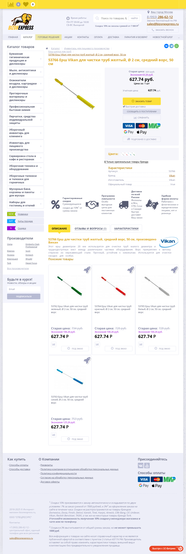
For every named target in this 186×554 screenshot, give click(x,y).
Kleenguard (12, 258)
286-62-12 (160, 17)
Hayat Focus (31, 263)
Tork (9, 263)
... (179, 37)
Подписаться (23, 296)
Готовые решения (48, 37)
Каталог (28, 37)
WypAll (29, 258)
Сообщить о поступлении (141, 111)
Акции (68, 37)
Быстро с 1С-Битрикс (164, 548)
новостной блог (163, 37)
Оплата (98, 37)
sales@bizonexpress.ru (163, 24)
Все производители (18, 268)
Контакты (83, 37)
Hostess (10, 254)
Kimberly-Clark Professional (32, 245)
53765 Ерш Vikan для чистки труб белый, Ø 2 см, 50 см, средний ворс (156, 309)
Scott (28, 250)
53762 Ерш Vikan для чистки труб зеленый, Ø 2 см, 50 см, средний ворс (69, 309)
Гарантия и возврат (135, 37)
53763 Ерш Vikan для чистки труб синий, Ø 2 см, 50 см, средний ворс (69, 399)
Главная (13, 37)
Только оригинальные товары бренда (126, 161)
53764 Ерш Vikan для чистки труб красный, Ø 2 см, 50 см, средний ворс (113, 309)
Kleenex (11, 250)
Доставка (113, 37)
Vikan (172, 175)
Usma (9, 244)
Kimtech (29, 254)
